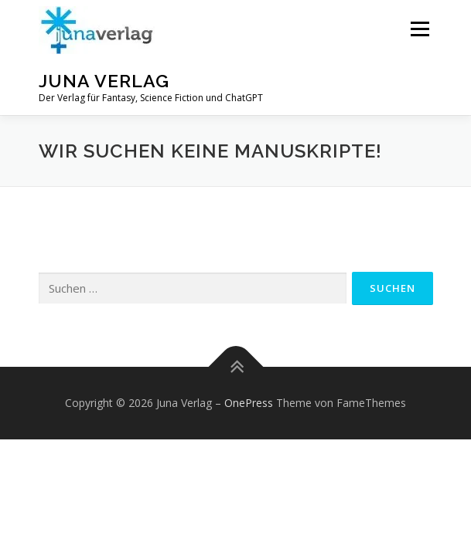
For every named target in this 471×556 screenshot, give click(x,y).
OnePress (248, 402)
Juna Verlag (104, 80)
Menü (419, 29)
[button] (97, 30)
